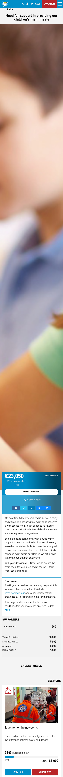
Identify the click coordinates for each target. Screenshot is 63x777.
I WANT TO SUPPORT (31, 492)
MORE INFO (18, 772)
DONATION (49, 4)
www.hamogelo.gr (15, 593)
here (7, 610)
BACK (7, 9)
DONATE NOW (45, 772)
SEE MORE (54, 680)
